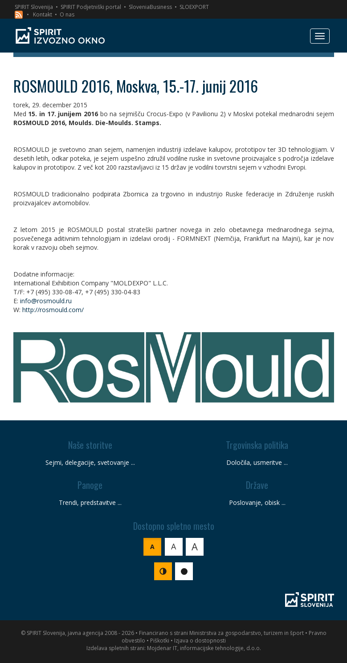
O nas (67, 14)
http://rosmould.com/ (53, 309)
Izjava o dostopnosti (200, 640)
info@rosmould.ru (46, 301)
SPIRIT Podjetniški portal (91, 7)
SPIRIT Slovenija (34, 7)
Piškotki (159, 640)
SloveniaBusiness (150, 7)
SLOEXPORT (194, 7)
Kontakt (42, 14)
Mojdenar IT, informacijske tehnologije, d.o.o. (204, 648)
